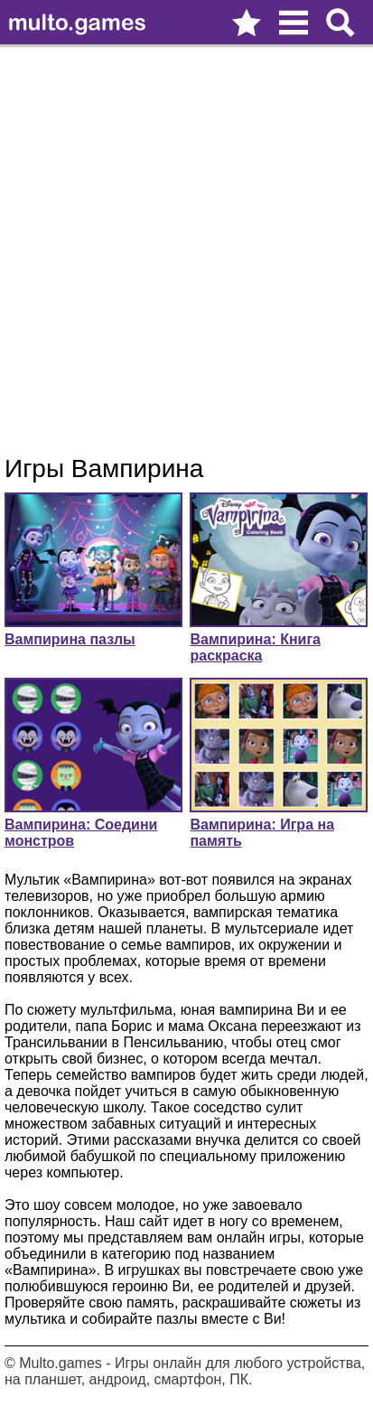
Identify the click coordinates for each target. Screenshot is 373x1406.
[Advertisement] (186, 249)
